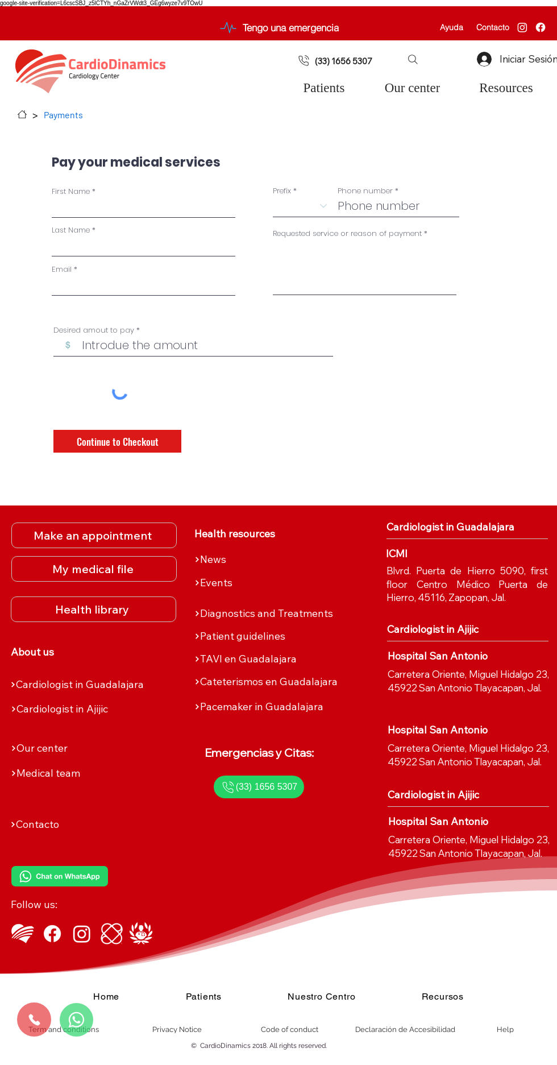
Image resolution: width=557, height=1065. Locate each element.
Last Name (71, 230)
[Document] (304, 60)
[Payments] (63, 114)
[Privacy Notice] (177, 1029)
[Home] (22, 114)
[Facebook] (540, 27)
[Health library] (93, 609)
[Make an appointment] (94, 535)
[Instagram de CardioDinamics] (81, 933)
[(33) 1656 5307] (349, 60)
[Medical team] (91, 773)
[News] (275, 559)
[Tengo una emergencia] (278, 27)
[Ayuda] (451, 27)
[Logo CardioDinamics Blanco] (22, 933)
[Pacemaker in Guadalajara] (275, 706)
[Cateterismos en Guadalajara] (275, 681)
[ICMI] (450, 553)
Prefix (282, 190)
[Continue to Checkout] (117, 441)
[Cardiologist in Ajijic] (91, 709)
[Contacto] (492, 27)
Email (62, 269)
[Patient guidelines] (275, 636)
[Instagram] (522, 27)
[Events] (275, 582)
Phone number (365, 190)
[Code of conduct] (290, 1029)
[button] (413, 59)
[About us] (75, 652)
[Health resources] (258, 534)
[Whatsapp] (76, 1020)
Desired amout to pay (93, 330)
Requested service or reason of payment (347, 233)
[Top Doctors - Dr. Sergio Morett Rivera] (141, 933)
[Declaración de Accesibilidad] (405, 1029)
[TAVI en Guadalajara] (275, 659)
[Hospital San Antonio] (452, 656)
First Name (71, 191)
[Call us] (34, 1019)
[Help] (505, 1029)
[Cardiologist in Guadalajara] (91, 684)
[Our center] (91, 748)
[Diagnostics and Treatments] (275, 613)
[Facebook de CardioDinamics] (52, 933)
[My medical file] (94, 569)
